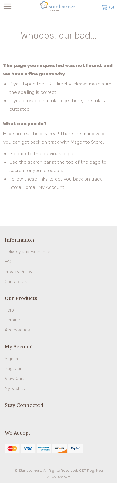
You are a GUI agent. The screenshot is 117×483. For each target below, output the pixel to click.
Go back (18, 154)
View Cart (14, 378)
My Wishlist (16, 388)
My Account (51, 187)
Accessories (17, 330)
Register (13, 368)
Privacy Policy (18, 271)
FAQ (8, 261)
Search (95, 7)
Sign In (11, 358)
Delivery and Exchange (27, 251)
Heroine (12, 320)
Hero (9, 310)
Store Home (22, 187)
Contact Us (16, 281)
